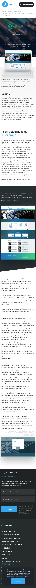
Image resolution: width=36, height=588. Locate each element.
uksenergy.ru (18, 34)
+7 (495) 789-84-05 (26, 4)
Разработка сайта (9, 531)
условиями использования (16, 576)
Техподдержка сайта (10, 541)
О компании (6, 548)
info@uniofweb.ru (8, 476)
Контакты (5, 554)
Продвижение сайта (10, 535)
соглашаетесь (25, 574)
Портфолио (6, 551)
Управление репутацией (11, 544)
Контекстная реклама (10, 538)
